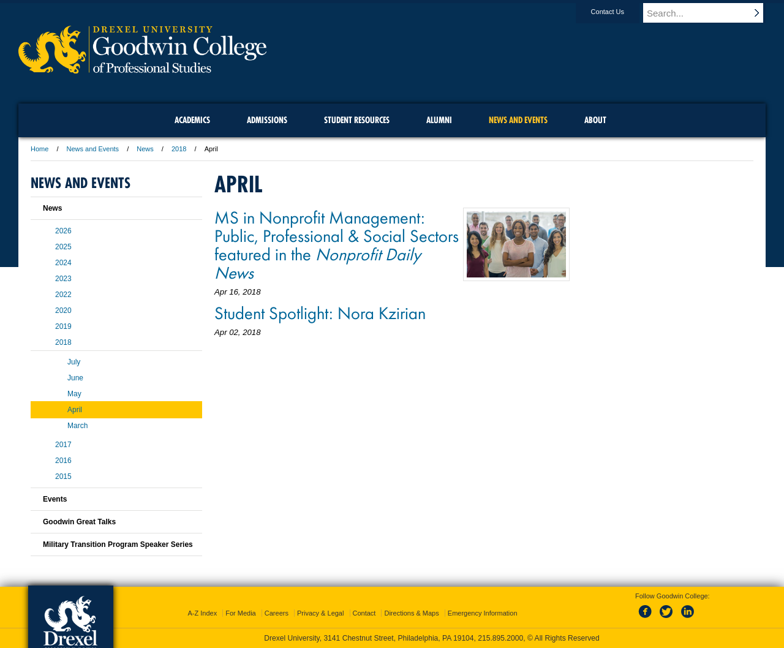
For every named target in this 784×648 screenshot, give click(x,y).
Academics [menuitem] (192, 120)
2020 (63, 310)
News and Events (93, 149)
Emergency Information (483, 613)
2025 (63, 247)
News (145, 149)
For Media (240, 613)
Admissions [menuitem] (267, 120)
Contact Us (619, 11)
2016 (63, 460)
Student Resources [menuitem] (357, 120)
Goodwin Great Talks (79, 522)
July (73, 362)
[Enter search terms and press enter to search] (710, 13)
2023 (63, 278)
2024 (63, 262)
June (75, 378)
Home (39, 149)
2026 (63, 231)
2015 (63, 476)
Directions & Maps (411, 613)
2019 (63, 326)
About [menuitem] (595, 120)
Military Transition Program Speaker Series (118, 544)
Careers (276, 613)
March (77, 425)
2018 (179, 149)
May (74, 394)
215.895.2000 (500, 638)
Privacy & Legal (320, 613)
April (74, 409)
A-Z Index (202, 613)
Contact (364, 613)
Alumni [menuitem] (439, 120)
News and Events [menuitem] (518, 120)
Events (55, 499)
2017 (63, 444)
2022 (63, 294)
